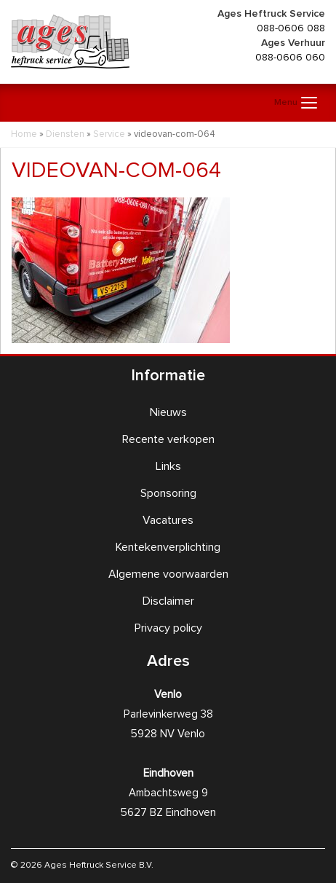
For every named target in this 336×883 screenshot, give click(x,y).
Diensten (65, 134)
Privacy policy (168, 628)
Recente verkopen (168, 439)
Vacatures (168, 520)
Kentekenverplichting (168, 547)
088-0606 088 (291, 28)
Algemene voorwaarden (168, 574)
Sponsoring (168, 493)
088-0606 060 (290, 57)
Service (109, 134)
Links (168, 466)
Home (24, 134)
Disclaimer (168, 601)
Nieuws (168, 412)
